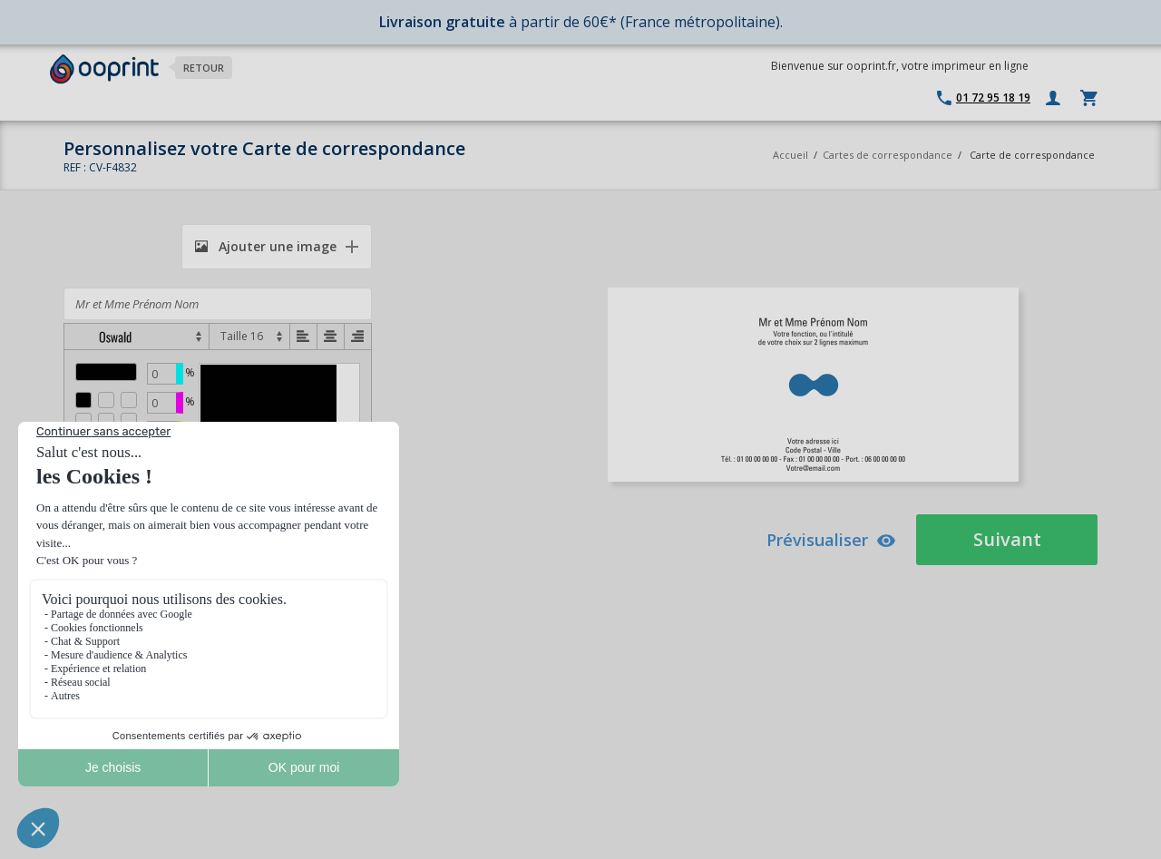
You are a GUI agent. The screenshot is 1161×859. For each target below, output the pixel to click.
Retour (203, 67)
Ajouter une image (266, 246)
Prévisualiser (831, 540)
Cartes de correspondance (887, 154)
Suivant (1007, 539)
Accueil (790, 154)
